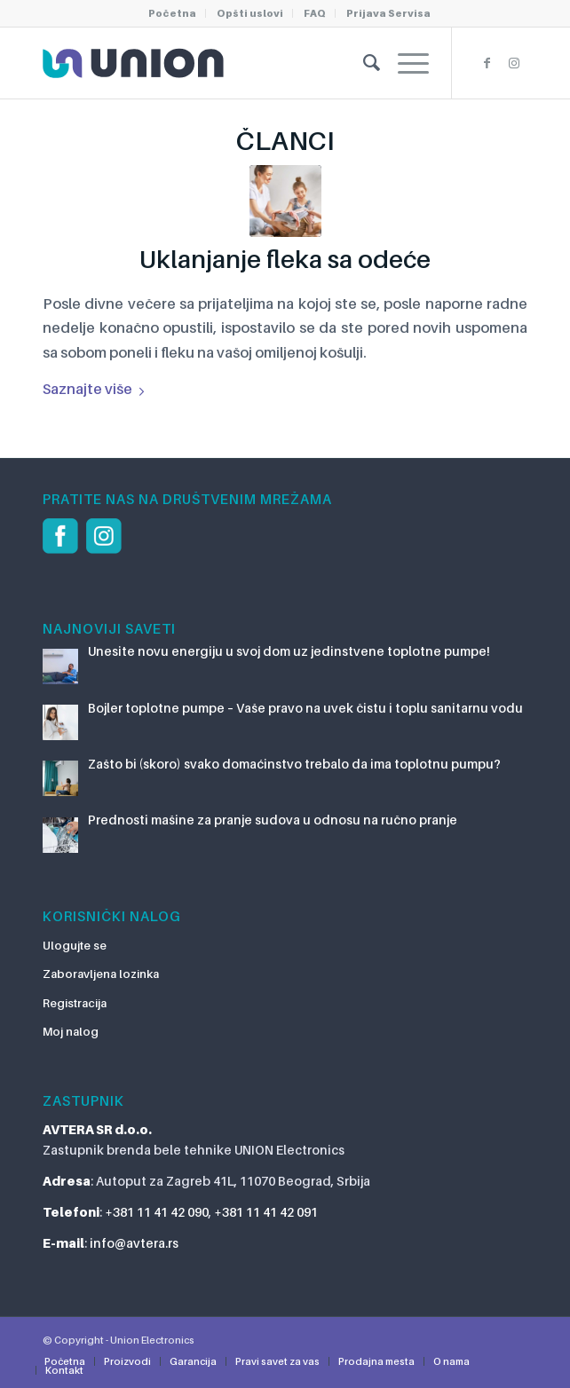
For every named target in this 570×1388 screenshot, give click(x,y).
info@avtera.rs (134, 1242)
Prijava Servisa (388, 13)
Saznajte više (97, 389)
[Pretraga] (362, 63)
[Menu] (404, 63)
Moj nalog (71, 1031)
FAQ (315, 13)
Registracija (75, 1003)
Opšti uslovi (250, 13)
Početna (172, 13)
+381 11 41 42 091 (266, 1211)
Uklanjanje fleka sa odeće (285, 258)
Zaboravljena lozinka (101, 973)
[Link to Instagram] (514, 63)
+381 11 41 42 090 (157, 1211)
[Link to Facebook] (487, 63)
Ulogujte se (75, 945)
